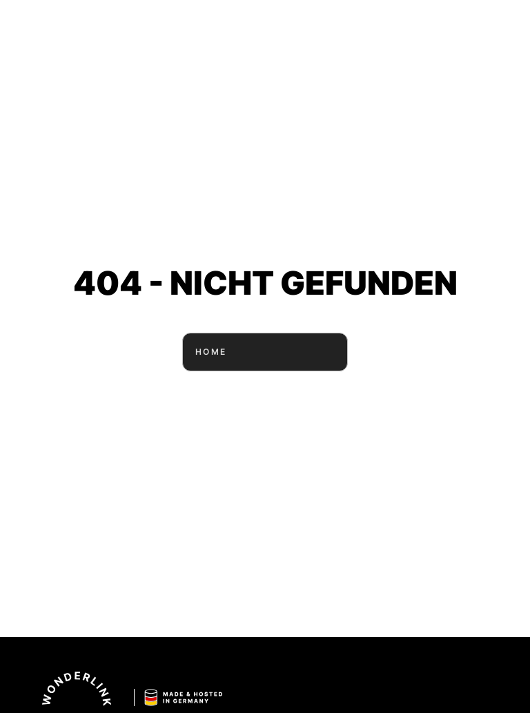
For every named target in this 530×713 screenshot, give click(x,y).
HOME (265, 352)
